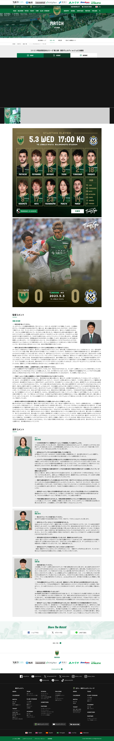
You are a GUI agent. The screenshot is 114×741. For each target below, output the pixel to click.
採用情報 (50, 738)
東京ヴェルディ (19, 688)
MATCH (27, 10)
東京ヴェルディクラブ (39, 7)
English (38, 733)
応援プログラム (58, 700)
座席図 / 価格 (15, 712)
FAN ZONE (94, 10)
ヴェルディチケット (60, 724)
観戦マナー (29, 704)
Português (61, 733)
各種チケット (15, 717)
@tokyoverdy (44, 680)
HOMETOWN (80, 10)
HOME (13, 44)
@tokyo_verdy (77, 676)
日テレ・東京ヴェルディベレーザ (85, 688)
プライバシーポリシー (40, 738)
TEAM (37, 10)
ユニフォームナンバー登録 (32, 695)
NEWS (14, 10)
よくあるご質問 (16, 738)
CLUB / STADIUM (44, 10)
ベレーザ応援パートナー (92, 720)
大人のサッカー (44, 695)
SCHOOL (73, 10)
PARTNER (87, 10)
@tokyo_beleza (64, 676)
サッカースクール (44, 693)
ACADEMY (66, 10)
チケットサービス (76, 712)
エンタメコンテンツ (59, 698)
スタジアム (29, 703)
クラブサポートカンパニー (46, 713)
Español (49, 733)
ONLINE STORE (88, 6)
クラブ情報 (29, 701)
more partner (55, 669)
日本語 (28, 733)
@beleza (55, 680)
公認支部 (28, 707)
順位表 (60, 40)
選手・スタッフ (30, 693)
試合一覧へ (56, 643)
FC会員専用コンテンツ (59, 695)
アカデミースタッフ (31, 717)
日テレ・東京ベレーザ (22, 7)
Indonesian (84, 733)
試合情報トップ (42, 40)
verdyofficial (24, 676)
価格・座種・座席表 (77, 709)
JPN (98, 7)
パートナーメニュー (45, 710)
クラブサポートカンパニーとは (47, 711)
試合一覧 (52, 40)
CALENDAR (20, 10)
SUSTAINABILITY (75, 6)
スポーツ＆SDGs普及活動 (46, 697)
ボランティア (29, 706)
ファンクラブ (58, 693)
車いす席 (14, 715)
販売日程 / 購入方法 (16, 714)
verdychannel (36, 676)
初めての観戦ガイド (71, 40)
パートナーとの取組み (45, 715)
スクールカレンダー (45, 698)
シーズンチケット (16, 711)
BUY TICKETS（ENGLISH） (17, 719)
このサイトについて (27, 738)
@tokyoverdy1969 (67, 680)
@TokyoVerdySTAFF (50, 676)
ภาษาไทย (72, 733)
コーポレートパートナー (46, 708)
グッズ (56, 697)
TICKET (32, 10)
